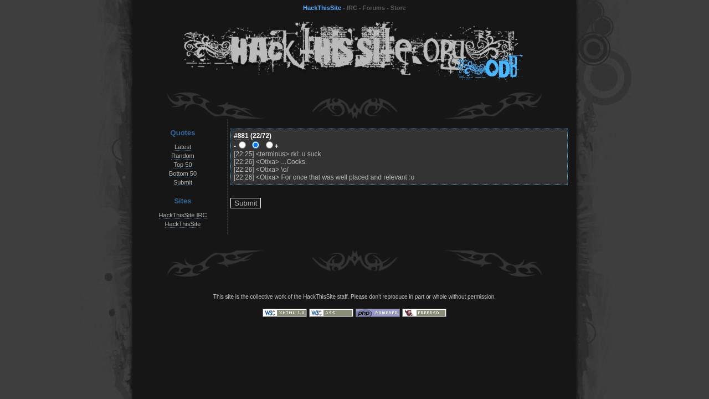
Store (398, 7)
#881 (241, 136)
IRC (352, 7)
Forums (374, 7)
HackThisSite (322, 7)
